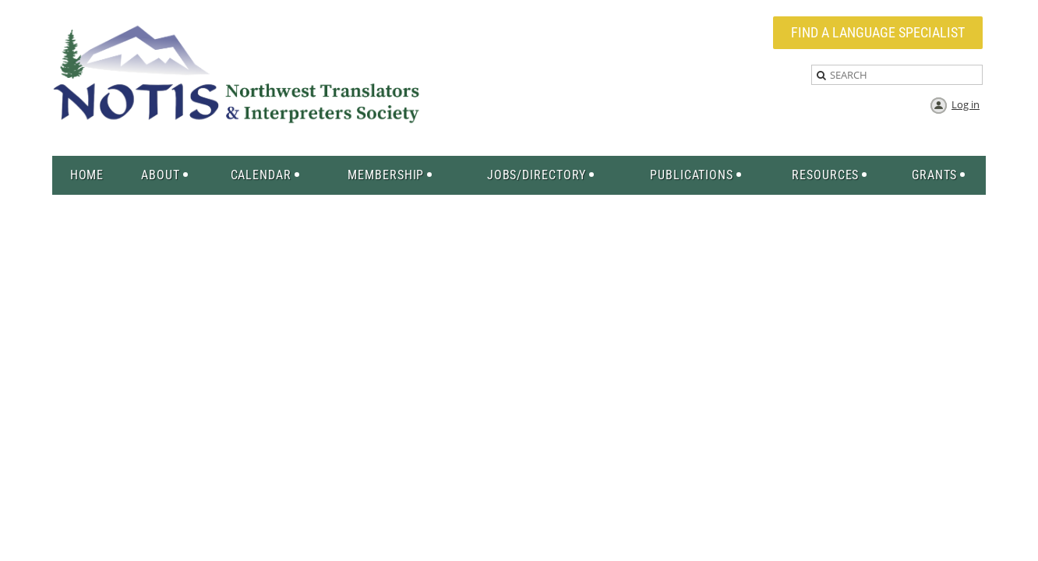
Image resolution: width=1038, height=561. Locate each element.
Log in (966, 104)
